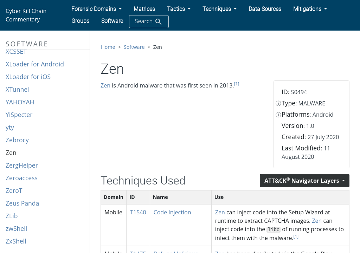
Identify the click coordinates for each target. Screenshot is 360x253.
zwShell (16, 228)
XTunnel (17, 89)
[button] (96, 9)
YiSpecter (19, 114)
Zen (11, 152)
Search (149, 21)
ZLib (12, 216)
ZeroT (14, 190)
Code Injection (172, 212)
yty (10, 127)
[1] (236, 84)
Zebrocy (17, 140)
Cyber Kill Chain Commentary (26, 15)
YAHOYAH (20, 102)
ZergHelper (22, 165)
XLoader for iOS (28, 76)
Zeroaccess (22, 178)
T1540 (138, 212)
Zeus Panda (22, 203)
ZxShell (16, 241)
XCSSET (16, 51)
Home (108, 47)
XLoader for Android (35, 64)
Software (134, 47)
